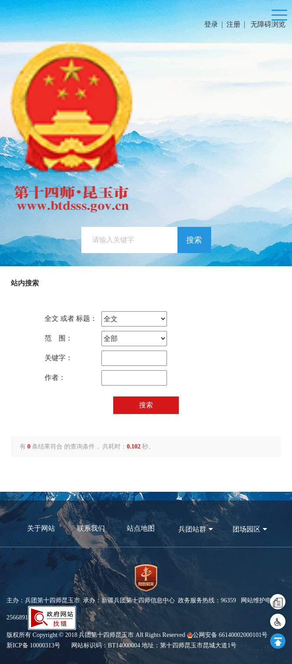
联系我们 (91, 528)
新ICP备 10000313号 (33, 645)
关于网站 (41, 528)
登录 (211, 24)
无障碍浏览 (267, 24)
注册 (233, 24)
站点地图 (141, 528)
